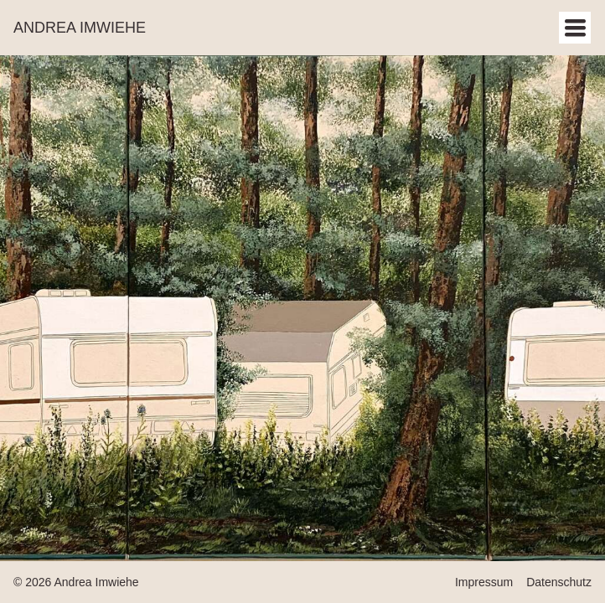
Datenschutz (559, 582)
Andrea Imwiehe (79, 27)
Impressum (484, 582)
